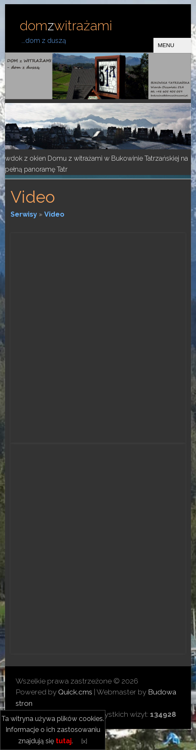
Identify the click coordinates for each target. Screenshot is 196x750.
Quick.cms (75, 692)
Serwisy (24, 214)
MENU (166, 45)
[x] (84, 741)
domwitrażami (66, 25)
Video (54, 214)
